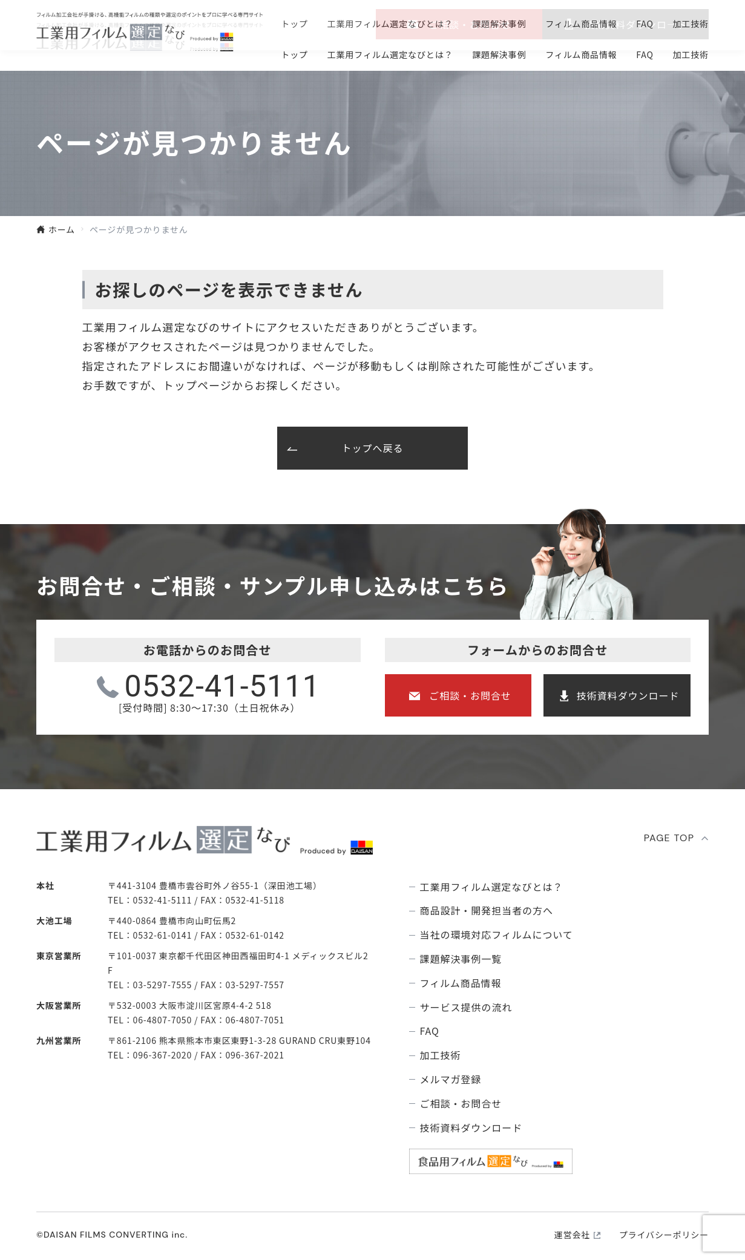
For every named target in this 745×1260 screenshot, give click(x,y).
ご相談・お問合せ (469, 24)
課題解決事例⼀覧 (461, 959)
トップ (294, 54)
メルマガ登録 (451, 1079)
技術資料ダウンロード (628, 695)
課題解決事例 (499, 54)
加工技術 (690, 54)
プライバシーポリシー (664, 1234)
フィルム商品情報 (581, 54)
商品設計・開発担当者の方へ (486, 910)
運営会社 (572, 1234)
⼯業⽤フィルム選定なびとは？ (390, 54)
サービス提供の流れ (466, 1007)
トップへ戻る (373, 448)
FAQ (644, 54)
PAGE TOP (669, 838)
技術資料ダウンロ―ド (636, 24)
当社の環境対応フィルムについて (496, 934)
